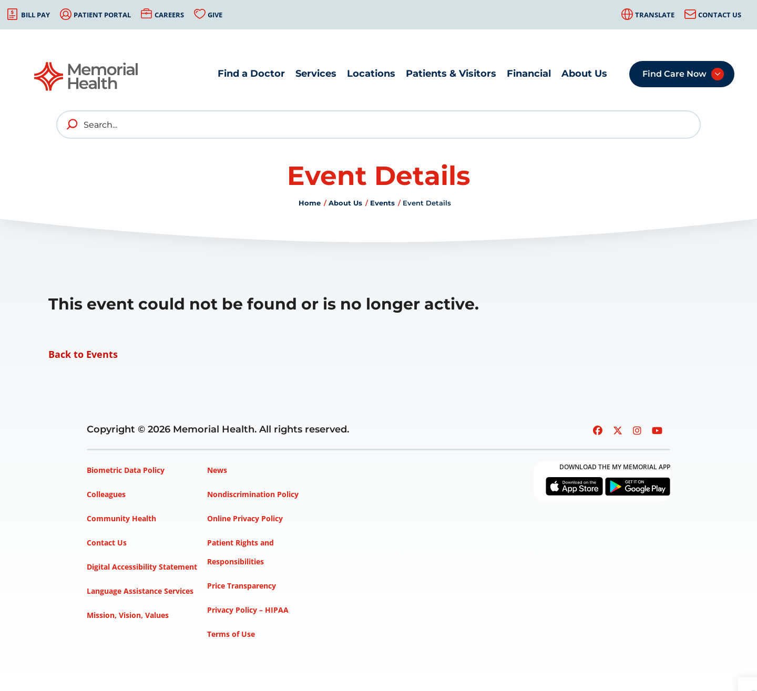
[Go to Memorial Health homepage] (87, 76)
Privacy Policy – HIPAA (248, 610)
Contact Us (719, 14)
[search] (72, 124)
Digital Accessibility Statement (142, 567)
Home (310, 203)
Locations (371, 73)
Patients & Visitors (451, 73)
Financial (529, 73)
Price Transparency (241, 586)
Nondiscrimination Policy (253, 494)
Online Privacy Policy (245, 518)
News (217, 470)
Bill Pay (35, 14)
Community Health (121, 518)
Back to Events (83, 354)
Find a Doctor (251, 73)
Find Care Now (674, 74)
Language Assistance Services (140, 591)
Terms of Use (231, 634)
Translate (654, 14)
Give (215, 14)
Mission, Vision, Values (128, 615)
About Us (584, 73)
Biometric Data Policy (126, 470)
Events (382, 203)
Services (315, 73)
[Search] (378, 124)
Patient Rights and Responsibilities (240, 552)
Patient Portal (102, 14)
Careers (169, 14)
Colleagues (106, 494)
